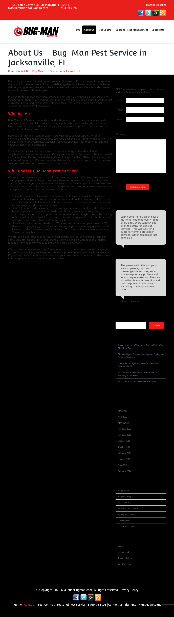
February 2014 (124, 471)
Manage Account (156, 5)
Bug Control (123, 490)
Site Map (130, 604)
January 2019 (124, 441)
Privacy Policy (129, 590)
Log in (121, 546)
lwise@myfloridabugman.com (28, 8)
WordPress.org (125, 564)
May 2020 (122, 411)
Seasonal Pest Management (132, 30)
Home (77, 30)
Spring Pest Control (127, 514)
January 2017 (124, 459)
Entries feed (123, 552)
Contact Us (157, 30)
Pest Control (105, 30)
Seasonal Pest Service (71, 604)
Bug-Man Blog (124, 496)
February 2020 (124, 429)
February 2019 (124, 435)
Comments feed (125, 558)
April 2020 (122, 417)
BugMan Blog (97, 604)
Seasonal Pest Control (128, 508)
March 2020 (123, 423)
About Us (89, 30)
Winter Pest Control (127, 527)
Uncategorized (124, 521)
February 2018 (124, 453)
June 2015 (122, 465)
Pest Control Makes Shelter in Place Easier (137, 381)
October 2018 (124, 447)
